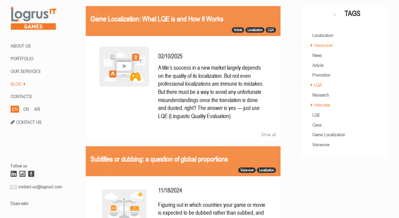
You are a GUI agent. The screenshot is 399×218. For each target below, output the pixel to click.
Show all (268, 134)
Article (318, 65)
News (317, 55)
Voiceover (321, 144)
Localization (322, 35)
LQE (316, 114)
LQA (318, 85)
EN (15, 109)
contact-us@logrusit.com (40, 186)
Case (316, 124)
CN (26, 109)
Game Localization (328, 134)
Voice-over (323, 45)
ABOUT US (21, 45)
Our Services (26, 71)
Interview (322, 104)
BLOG (18, 84)
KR (37, 109)
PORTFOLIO (22, 58)
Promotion (321, 75)
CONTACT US (29, 122)
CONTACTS (21, 96)
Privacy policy (19, 203)
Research (320, 94)
